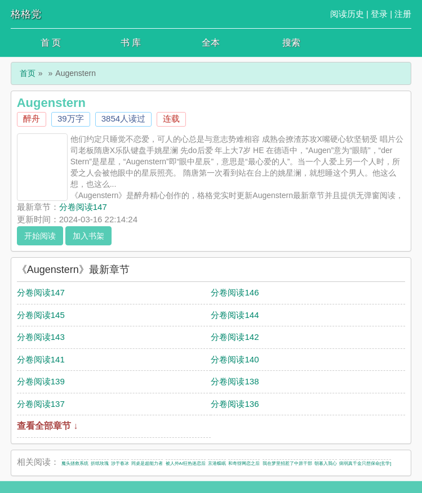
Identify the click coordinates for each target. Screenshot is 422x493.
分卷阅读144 (235, 315)
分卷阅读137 (41, 404)
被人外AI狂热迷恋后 (186, 463)
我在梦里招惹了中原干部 (287, 463)
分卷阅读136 (235, 404)
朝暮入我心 (325, 463)
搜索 (291, 42)
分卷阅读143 (41, 337)
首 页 (51, 42)
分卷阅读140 (235, 359)
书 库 (131, 42)
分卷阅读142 (235, 337)
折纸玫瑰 (100, 463)
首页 (27, 73)
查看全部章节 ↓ (47, 426)
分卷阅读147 (83, 207)
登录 (379, 14)
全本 (211, 42)
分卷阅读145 (41, 315)
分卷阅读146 (235, 292)
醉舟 (31, 118)
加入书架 (88, 235)
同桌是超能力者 (147, 463)
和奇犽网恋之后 (244, 463)
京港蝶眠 (217, 463)
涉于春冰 (120, 463)
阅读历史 (347, 14)
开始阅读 (40, 235)
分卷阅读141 (41, 359)
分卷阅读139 (41, 381)
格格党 (26, 14)
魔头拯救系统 (74, 463)
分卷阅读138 (235, 381)
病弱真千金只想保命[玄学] (365, 463)
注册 (402, 14)
